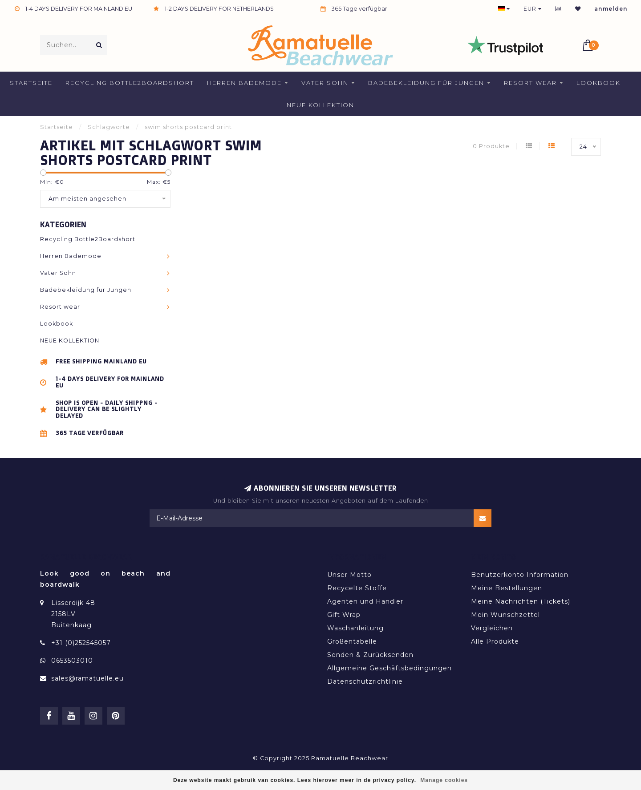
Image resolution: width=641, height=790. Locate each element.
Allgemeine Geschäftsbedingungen (389, 668)
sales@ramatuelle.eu (87, 678)
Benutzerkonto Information (519, 575)
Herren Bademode (244, 82)
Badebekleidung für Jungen (426, 82)
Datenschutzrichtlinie (365, 681)
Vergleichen (492, 628)
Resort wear (530, 82)
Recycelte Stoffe (357, 588)
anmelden (611, 8)
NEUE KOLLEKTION (320, 105)
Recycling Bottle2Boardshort (129, 82)
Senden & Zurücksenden (370, 655)
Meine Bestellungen (506, 588)
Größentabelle (352, 641)
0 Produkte (491, 146)
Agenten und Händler (365, 601)
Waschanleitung (355, 628)
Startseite (31, 82)
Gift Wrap (344, 615)
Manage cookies (444, 780)
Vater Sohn (325, 82)
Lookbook (598, 82)
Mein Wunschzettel (505, 615)
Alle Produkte (495, 641)
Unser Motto (349, 575)
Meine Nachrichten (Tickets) (520, 601)
